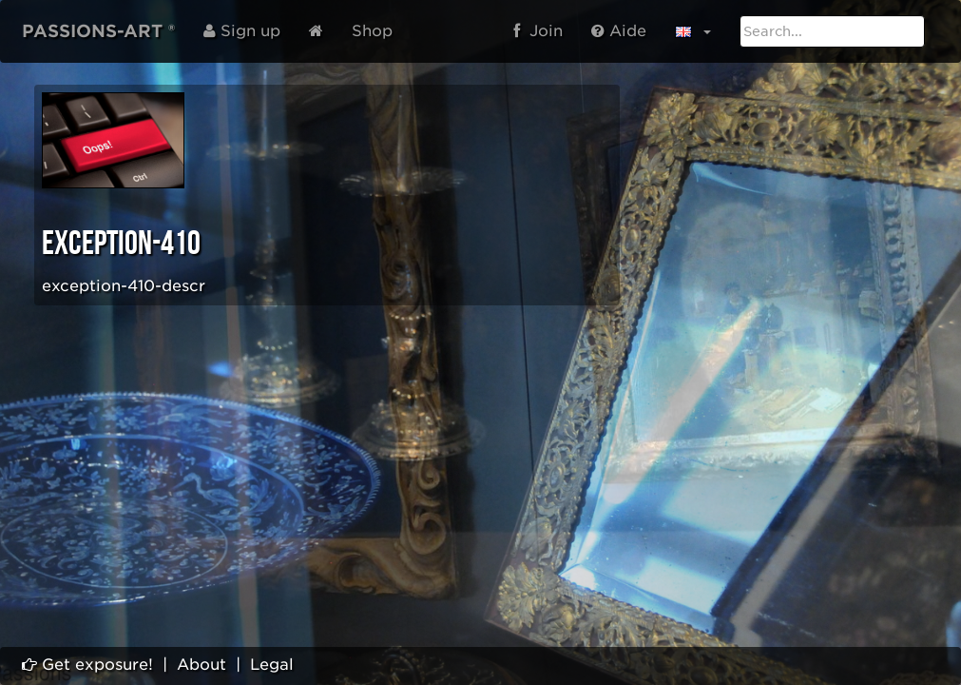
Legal (272, 665)
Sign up (241, 31)
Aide (618, 31)
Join (538, 31)
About (201, 665)
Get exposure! (87, 665)
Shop (372, 31)
